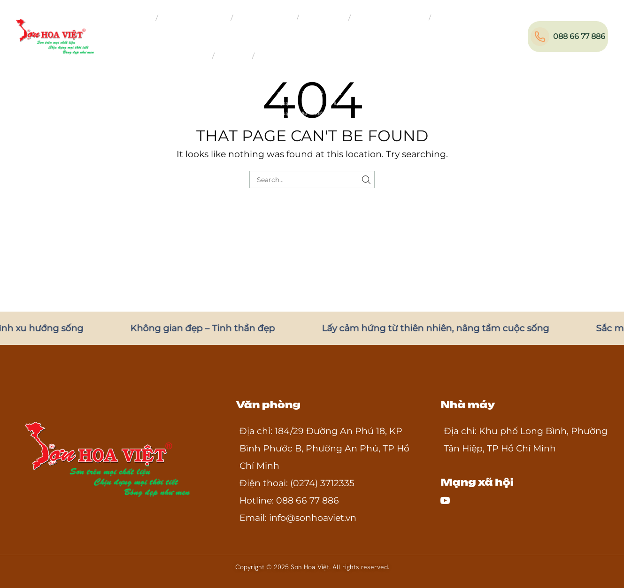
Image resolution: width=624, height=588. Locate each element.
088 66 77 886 (579, 36)
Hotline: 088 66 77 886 (289, 500)
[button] (526, 34)
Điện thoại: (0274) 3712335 (296, 483)
